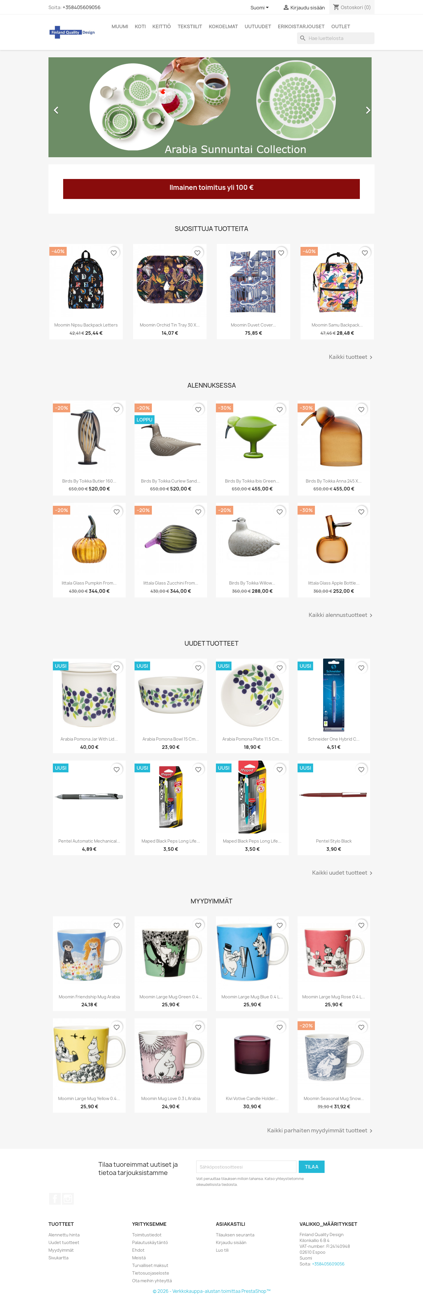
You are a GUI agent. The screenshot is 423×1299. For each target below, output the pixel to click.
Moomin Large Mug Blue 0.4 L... (252, 997)
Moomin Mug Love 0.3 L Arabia (170, 1098)
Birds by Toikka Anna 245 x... (334, 481)
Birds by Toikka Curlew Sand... (170, 481)
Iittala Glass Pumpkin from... (89, 583)
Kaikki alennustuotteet (342, 615)
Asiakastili (230, 1224)
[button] (73, 107)
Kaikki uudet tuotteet (343, 873)
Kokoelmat (223, 26)
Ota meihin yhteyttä (152, 1280)
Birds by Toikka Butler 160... (89, 481)
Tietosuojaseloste (150, 1273)
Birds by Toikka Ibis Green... (252, 481)
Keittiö (161, 26)
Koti (140, 26)
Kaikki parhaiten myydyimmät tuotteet (321, 1130)
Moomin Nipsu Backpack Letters (86, 325)
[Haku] (336, 38)
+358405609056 (81, 7)
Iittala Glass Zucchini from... (170, 583)
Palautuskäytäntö (150, 1242)
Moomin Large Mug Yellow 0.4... (89, 1098)
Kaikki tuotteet (352, 357)
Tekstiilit (190, 26)
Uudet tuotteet (63, 1242)
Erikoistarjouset (301, 26)
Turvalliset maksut (150, 1265)
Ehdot (138, 1250)
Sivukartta (58, 1258)
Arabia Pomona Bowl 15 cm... (170, 739)
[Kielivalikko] (261, 7)
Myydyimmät (61, 1250)
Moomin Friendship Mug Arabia (89, 997)
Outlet (340, 26)
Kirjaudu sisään (231, 1242)
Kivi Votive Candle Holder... (252, 1098)
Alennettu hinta (64, 1235)
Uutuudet (258, 26)
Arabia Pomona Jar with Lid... (89, 739)
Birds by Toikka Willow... (252, 583)
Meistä (139, 1258)
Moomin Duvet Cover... (253, 325)
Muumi (120, 26)
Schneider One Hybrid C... (334, 739)
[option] (211, 107)
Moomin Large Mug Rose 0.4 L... (333, 997)
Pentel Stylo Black (334, 841)
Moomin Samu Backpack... (337, 325)
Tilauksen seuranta (235, 1235)
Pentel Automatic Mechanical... (89, 841)
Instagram (68, 1199)
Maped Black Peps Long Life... (171, 841)
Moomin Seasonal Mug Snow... (334, 1098)
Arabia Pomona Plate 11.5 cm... (252, 739)
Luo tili (222, 1250)
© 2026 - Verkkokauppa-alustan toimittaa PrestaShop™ (212, 1291)
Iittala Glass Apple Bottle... (334, 583)
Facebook (55, 1199)
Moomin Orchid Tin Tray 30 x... (170, 325)
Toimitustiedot (147, 1235)
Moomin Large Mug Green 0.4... (171, 997)
